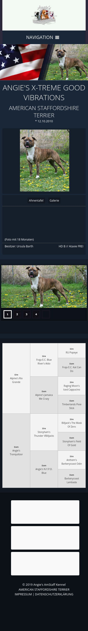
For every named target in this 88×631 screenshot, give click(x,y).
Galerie (54, 201)
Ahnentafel (36, 201)
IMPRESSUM (23, 594)
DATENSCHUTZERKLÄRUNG (54, 594)
